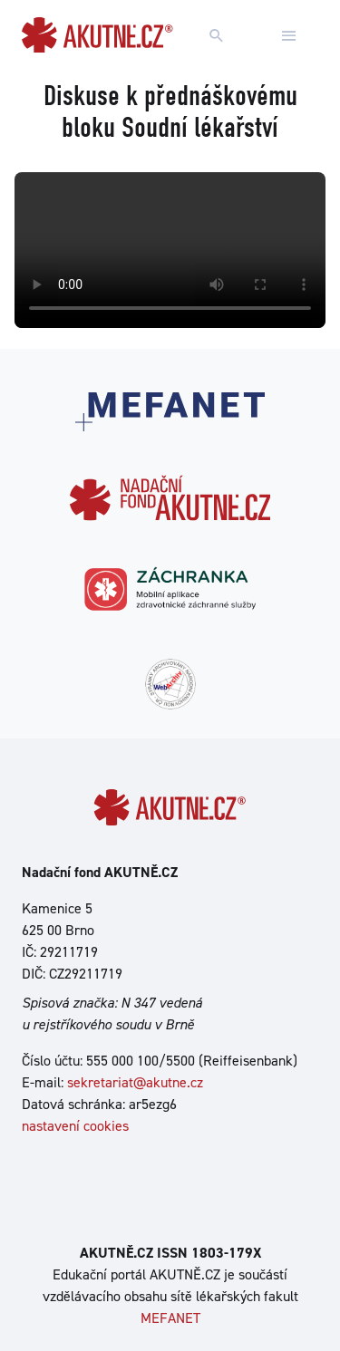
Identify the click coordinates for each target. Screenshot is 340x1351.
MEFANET (170, 1317)
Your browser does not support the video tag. (170, 250)
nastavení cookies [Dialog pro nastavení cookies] (75, 1125)
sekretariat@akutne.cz (135, 1082)
